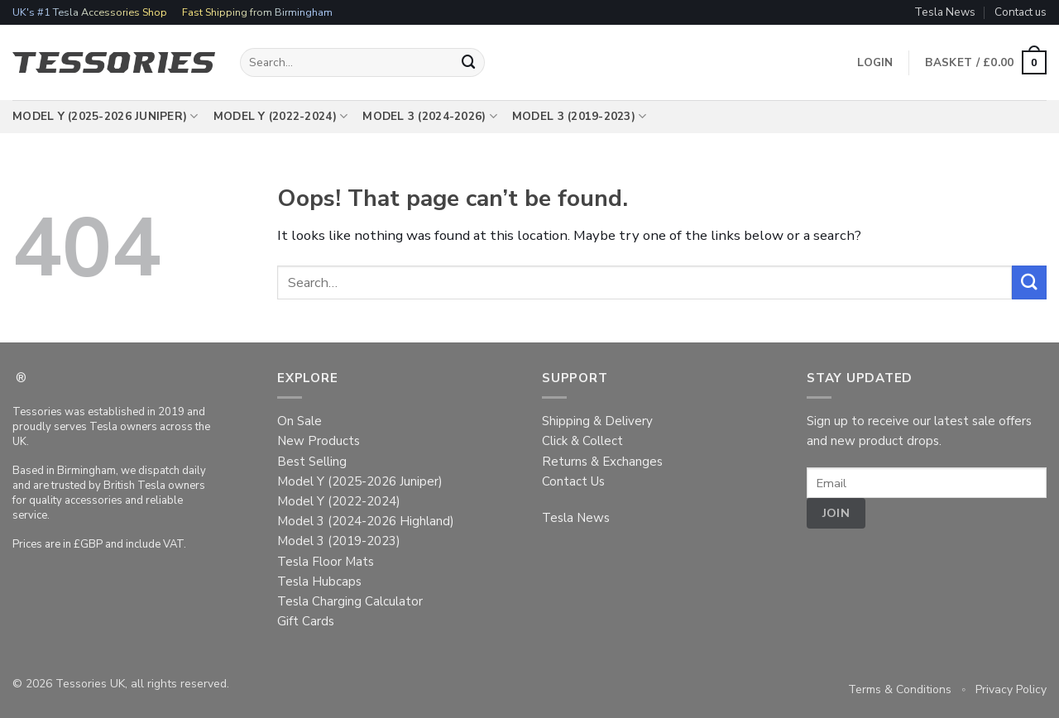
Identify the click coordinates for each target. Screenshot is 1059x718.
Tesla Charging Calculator (350, 601)
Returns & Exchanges (602, 461)
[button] (986, 63)
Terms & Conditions (899, 689)
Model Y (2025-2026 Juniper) (105, 116)
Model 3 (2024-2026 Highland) (365, 521)
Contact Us (573, 481)
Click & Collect (582, 441)
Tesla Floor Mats (325, 561)
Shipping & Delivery (597, 421)
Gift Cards (305, 621)
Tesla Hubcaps (319, 581)
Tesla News (944, 12)
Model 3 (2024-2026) (429, 116)
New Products (318, 441)
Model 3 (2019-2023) (579, 116)
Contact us (1020, 12)
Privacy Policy (1011, 689)
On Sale (299, 421)
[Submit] (469, 62)
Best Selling (312, 461)
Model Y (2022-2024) (280, 116)
